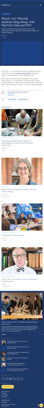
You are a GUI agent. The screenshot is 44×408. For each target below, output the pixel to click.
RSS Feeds (3, 393)
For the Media (4, 395)
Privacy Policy (4, 402)
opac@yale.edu (11, 94)
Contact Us (4, 396)
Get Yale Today (7, 386)
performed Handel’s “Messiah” (23, 74)
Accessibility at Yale (5, 400)
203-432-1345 (10, 96)
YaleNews (5, 5)
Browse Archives (5, 391)
